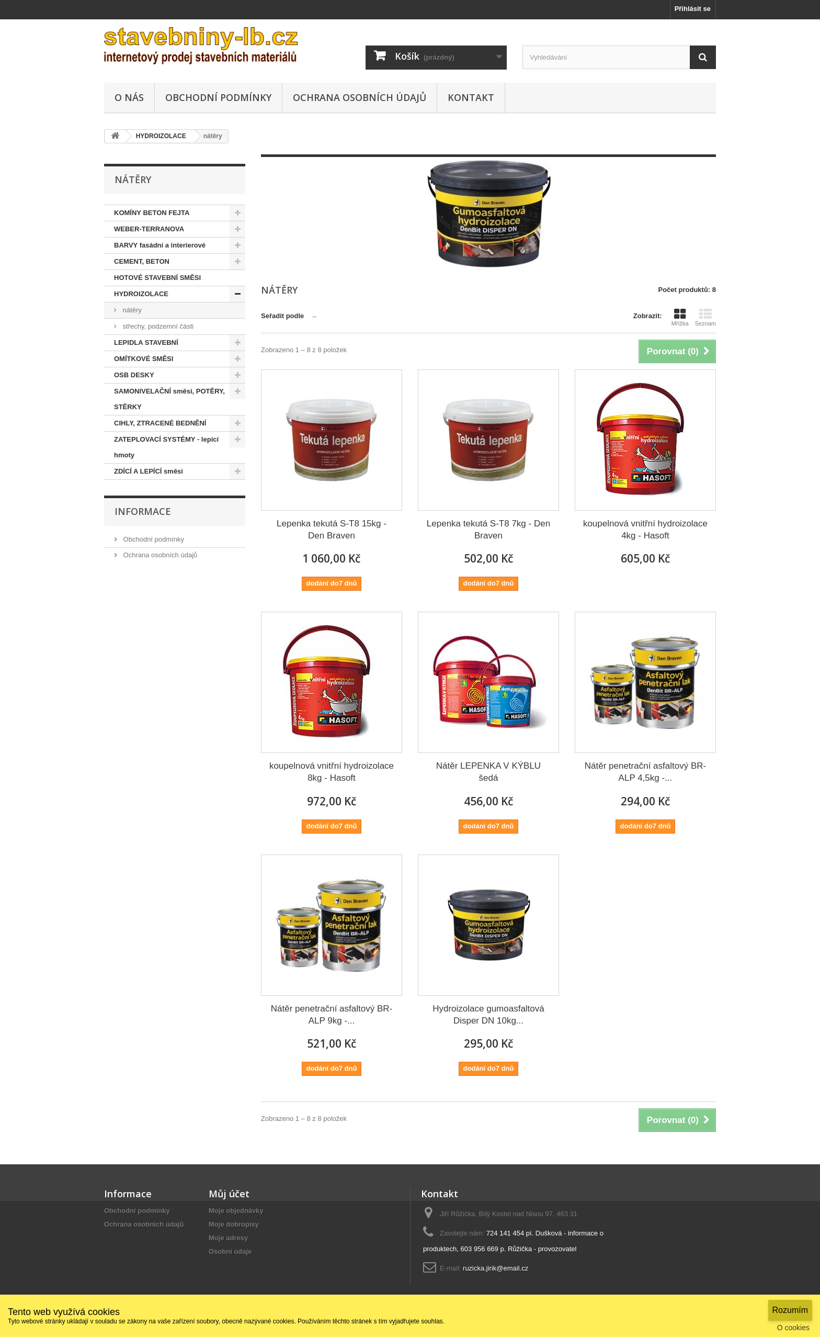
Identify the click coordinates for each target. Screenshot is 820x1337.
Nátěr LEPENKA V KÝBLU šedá (488, 772)
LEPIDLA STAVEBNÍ (146, 342)
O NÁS (129, 97)
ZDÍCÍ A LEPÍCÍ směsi (148, 471)
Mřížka (680, 317)
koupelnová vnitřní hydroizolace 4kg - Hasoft (645, 530)
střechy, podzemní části (157, 326)
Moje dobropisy (234, 1224)
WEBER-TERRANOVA (149, 229)
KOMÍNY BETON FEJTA (151, 213)
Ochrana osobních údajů (359, 97)
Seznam (705, 317)
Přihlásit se (693, 9)
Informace (143, 511)
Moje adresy (228, 1238)
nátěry (131, 310)
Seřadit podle (282, 316)
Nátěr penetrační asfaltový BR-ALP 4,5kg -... (645, 772)
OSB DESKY (134, 375)
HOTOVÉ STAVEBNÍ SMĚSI (157, 278)
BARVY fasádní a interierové (160, 245)
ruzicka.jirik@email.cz (495, 1268)
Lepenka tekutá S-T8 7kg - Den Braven (488, 530)
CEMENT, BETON (141, 261)
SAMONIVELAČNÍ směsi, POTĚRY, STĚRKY (169, 399)
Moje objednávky (236, 1211)
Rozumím (790, 1310)
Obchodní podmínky (218, 97)
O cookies (793, 1327)
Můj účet (229, 1193)
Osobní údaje (230, 1251)
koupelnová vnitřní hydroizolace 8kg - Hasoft (331, 772)
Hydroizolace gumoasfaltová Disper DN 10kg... (488, 1015)
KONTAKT (471, 97)
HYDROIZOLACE (141, 294)
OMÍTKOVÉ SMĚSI (143, 359)
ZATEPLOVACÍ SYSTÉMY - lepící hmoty (166, 447)
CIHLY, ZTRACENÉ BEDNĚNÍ (160, 423)
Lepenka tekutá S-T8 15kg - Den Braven (331, 530)
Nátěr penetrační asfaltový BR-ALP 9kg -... (331, 1015)
